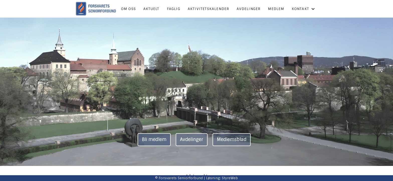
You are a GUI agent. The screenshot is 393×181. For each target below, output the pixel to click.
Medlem (276, 9)
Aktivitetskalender (208, 9)
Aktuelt (151, 9)
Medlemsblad (231, 140)
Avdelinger (248, 9)
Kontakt (303, 9)
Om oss (128, 9)
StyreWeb (230, 178)
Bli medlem (154, 140)
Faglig (173, 9)
